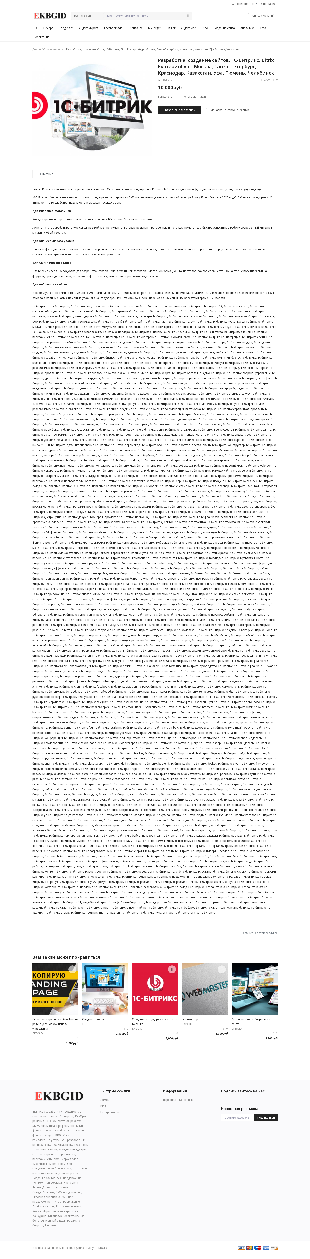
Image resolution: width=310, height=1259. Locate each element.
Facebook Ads (113, 28)
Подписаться (266, 1117)
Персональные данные (178, 1100)
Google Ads (66, 28)
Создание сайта (224, 28)
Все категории (83, 15)
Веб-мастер (190, 1019)
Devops (48, 28)
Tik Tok (171, 28)
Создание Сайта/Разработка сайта (251, 1021)
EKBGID (167, 79)
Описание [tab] (46, 174)
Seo (205, 28)
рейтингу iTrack (198, 197)
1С (36, 28)
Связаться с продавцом (180, 110)
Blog (103, 1106)
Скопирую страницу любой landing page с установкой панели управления (55, 1023)
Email (263, 28)
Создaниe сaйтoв (93, 1019)
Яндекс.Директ (88, 28)
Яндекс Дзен (189, 28)
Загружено (165, 96)
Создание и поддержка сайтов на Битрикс (154, 1021)
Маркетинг (41, 37)
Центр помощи (110, 1112)
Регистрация (267, 4)
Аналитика (247, 28)
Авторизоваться (243, 4)
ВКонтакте (135, 28)
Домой (36, 49)
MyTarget (154, 28)
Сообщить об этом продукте (259, 933)
